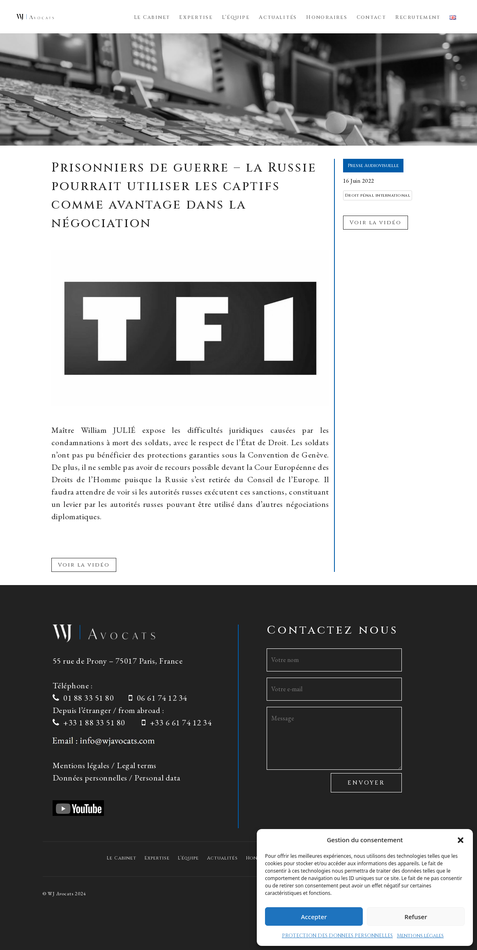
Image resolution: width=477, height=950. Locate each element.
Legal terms (137, 765)
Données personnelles (90, 777)
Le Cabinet (152, 17)
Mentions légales (420, 935)
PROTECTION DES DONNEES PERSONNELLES (337, 935)
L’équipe (236, 17)
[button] (460, 840)
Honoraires (326, 17)
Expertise (196, 17)
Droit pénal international (377, 195)
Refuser (415, 917)
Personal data (157, 777)
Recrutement (417, 17)
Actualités (278, 17)
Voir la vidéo (84, 565)
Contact (371, 17)
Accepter (314, 917)
